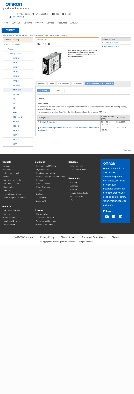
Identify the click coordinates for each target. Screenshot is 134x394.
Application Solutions (110, 43)
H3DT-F (15, 67)
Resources (62, 23)
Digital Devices (42, 169)
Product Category (21, 35)
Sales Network (9, 217)
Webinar (73, 189)
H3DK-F (15, 122)
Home (5, 23)
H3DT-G (15, 72)
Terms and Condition (45, 217)
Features (41, 83)
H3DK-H (15, 131)
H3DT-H (15, 76)
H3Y (14, 103)
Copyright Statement (45, 225)
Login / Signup (17, 17)
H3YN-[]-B (16, 85)
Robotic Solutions (44, 183)
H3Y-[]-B (15, 81)
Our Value (16, 23)
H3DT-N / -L (17, 58)
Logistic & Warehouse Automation (51, 176)
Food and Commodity (45, 173)
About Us (74, 23)
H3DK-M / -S (17, 117)
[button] (10, 30)
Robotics (7, 190)
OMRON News (9, 225)
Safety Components (11, 173)
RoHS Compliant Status (111, 46)
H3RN (14, 113)
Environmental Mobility (46, 166)
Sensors (6, 166)
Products (39, 22)
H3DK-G (15, 126)
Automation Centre (78, 169)
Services (50, 23)
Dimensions (77, 83)
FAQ (71, 200)
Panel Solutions (43, 187)
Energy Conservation (12, 194)
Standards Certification (80, 193)
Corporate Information (12, 210)
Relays (6, 176)
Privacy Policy (42, 214)
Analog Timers (54, 35)
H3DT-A (15, 63)
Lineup (51, 83)
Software (40, 194)
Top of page (126, 150)
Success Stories (43, 201)
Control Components (35, 35)
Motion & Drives (10, 187)
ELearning (74, 186)
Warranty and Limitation (46, 221)
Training (73, 182)
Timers (46, 35)
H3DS (14, 135)
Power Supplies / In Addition (15, 198)
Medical (39, 180)
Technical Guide (76, 196)
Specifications (63, 83)
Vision (39, 190)
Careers (6, 214)
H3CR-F (15, 99)
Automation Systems (12, 183)
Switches (7, 169)
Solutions (28, 23)
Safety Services (76, 166)
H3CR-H (15, 144)
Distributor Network (11, 221)
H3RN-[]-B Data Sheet (47, 122)
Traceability (41, 198)
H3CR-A (15, 94)
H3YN (14, 108)
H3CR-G (15, 140)
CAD (58, 91)
